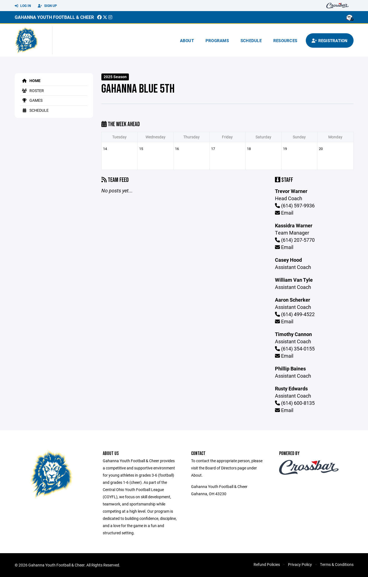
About (187, 40)
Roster (32, 90)
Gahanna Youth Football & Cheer (54, 17)
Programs (217, 40)
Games (31, 100)
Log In (23, 5)
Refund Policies (267, 564)
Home (30, 80)
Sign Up (47, 5)
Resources (285, 40)
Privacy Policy (300, 564)
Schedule (251, 40)
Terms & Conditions (337, 564)
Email (284, 212)
